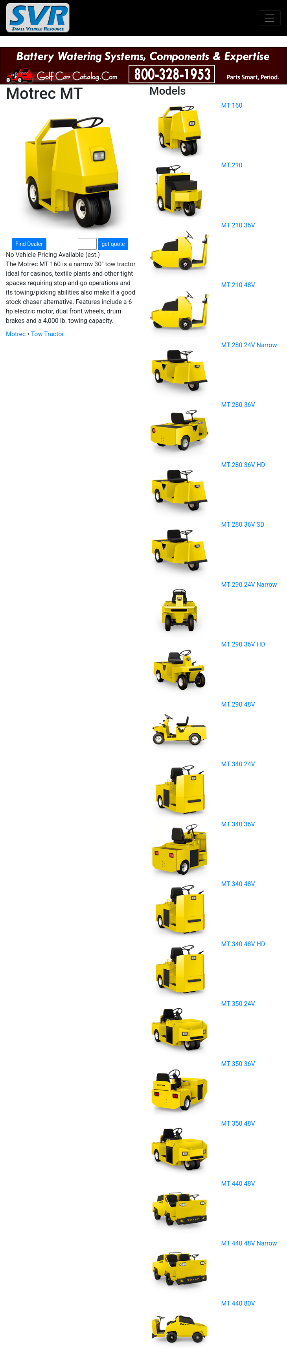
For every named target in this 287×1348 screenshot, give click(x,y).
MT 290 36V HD (243, 644)
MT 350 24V (238, 1003)
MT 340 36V (238, 824)
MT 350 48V (238, 1123)
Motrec (16, 334)
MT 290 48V (238, 704)
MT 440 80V (238, 1303)
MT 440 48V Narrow (249, 1243)
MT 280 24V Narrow (249, 345)
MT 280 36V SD (243, 524)
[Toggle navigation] (270, 18)
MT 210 (232, 165)
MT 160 (232, 105)
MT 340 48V (238, 884)
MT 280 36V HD (243, 465)
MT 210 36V (238, 225)
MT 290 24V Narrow (249, 584)
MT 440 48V (238, 1183)
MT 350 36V (238, 1064)
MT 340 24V (238, 764)
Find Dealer (29, 244)
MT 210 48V (238, 285)
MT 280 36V (238, 404)
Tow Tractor (47, 334)
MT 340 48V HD (243, 944)
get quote (113, 244)
